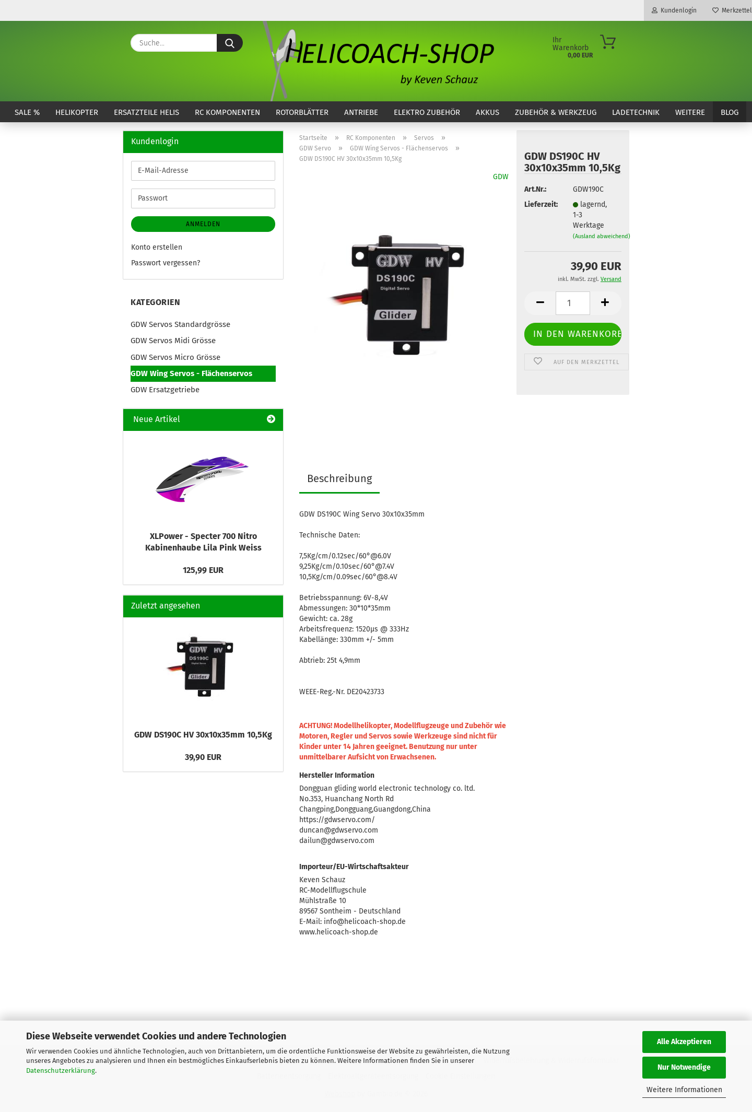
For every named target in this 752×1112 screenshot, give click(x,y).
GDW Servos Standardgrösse (180, 324)
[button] (540, 303)
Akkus (487, 112)
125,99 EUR (203, 570)
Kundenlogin (674, 10)
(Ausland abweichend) (601, 236)
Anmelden (203, 224)
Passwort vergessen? (165, 263)
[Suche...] (230, 43)
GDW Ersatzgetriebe (165, 389)
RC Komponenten (227, 112)
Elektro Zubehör (427, 112)
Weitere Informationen (684, 1089)
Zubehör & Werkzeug (555, 112)
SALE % (27, 112)
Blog (729, 112)
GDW (501, 176)
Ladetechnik (636, 112)
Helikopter (76, 112)
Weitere (690, 112)
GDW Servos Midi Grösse (173, 340)
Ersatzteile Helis (146, 112)
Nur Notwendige (684, 1067)
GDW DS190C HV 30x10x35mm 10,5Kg (203, 735)
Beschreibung (339, 478)
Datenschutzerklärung (60, 1070)
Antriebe (361, 112)
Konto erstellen (156, 247)
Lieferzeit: (540, 204)
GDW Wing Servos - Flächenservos (191, 373)
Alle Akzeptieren (684, 1041)
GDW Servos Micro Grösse (175, 357)
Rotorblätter (302, 112)
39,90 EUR (203, 757)
